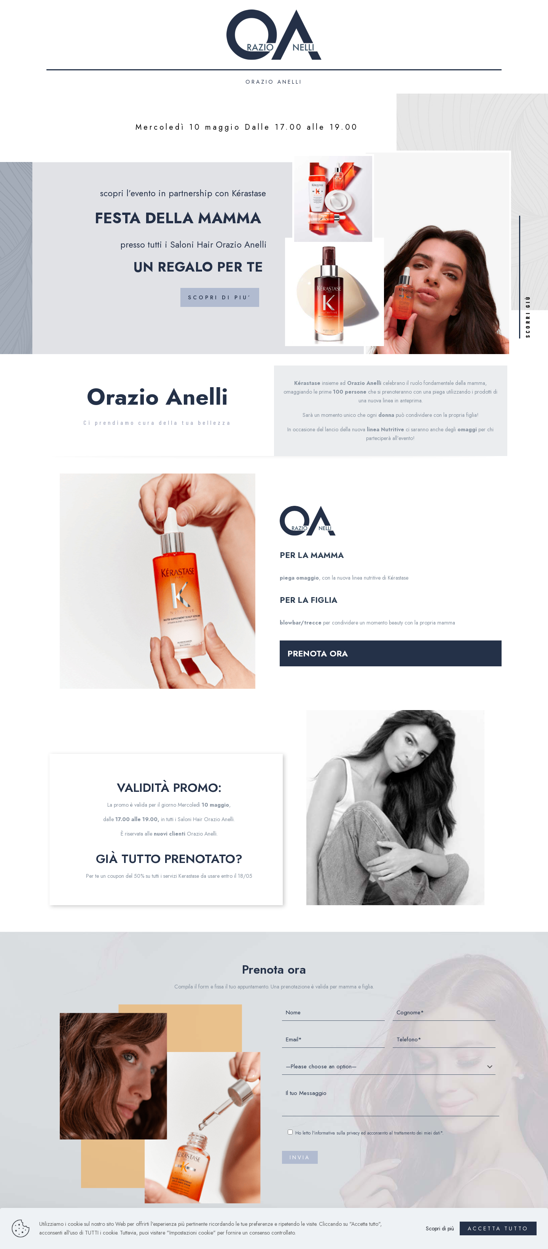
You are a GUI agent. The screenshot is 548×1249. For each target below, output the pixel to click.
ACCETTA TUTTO (498, 1228)
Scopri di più (440, 1228)
